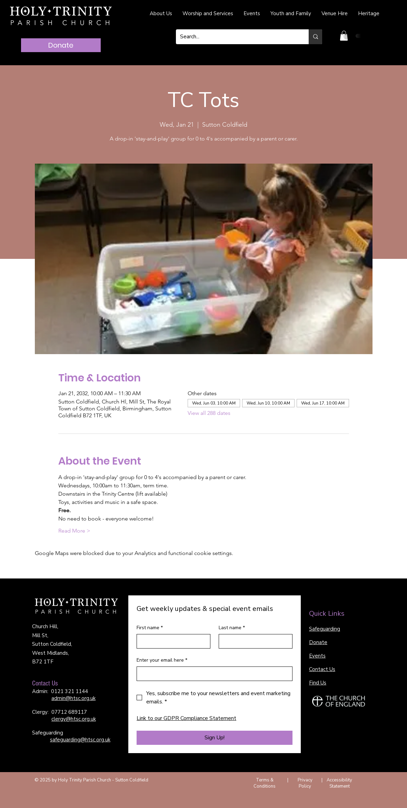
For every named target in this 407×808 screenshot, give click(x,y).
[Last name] (253, 641)
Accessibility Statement (339, 783)
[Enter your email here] (212, 674)
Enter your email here (162, 660)
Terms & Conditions (265, 783)
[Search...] (237, 36)
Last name (232, 627)
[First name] (171, 641)
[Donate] (61, 45)
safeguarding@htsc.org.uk (80, 739)
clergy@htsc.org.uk (73, 718)
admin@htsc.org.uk (73, 698)
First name (150, 627)
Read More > (74, 530)
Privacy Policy (305, 783)
